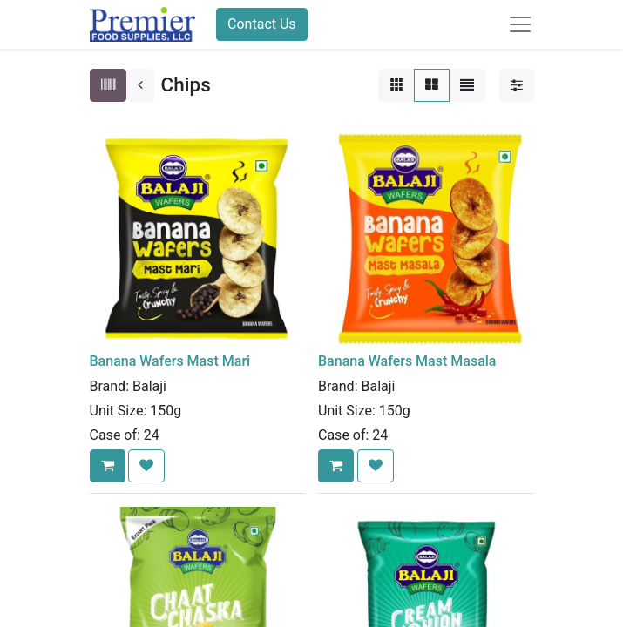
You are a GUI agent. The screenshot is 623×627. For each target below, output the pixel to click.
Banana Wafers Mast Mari (170, 361)
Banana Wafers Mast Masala (407, 361)
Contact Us (261, 24)
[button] (107, 465)
